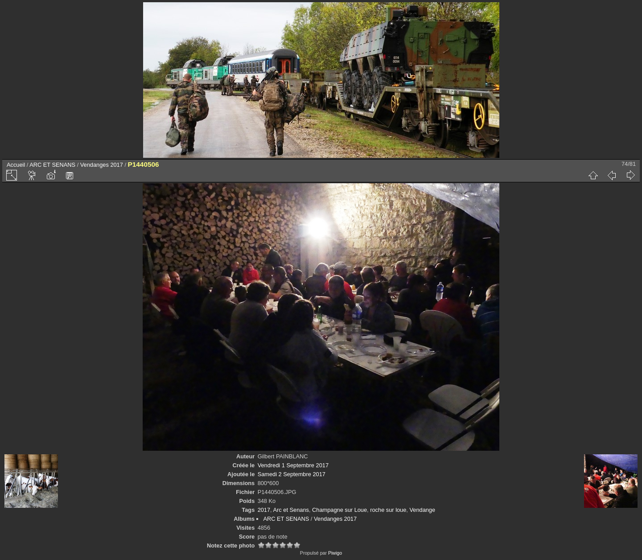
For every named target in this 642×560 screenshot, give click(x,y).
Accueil (16, 164)
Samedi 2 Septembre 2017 (291, 474)
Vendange (422, 509)
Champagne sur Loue (339, 509)
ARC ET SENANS (52, 164)
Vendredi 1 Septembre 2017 (293, 465)
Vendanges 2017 (101, 164)
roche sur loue (388, 509)
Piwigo (335, 553)
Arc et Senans (291, 509)
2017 (264, 509)
